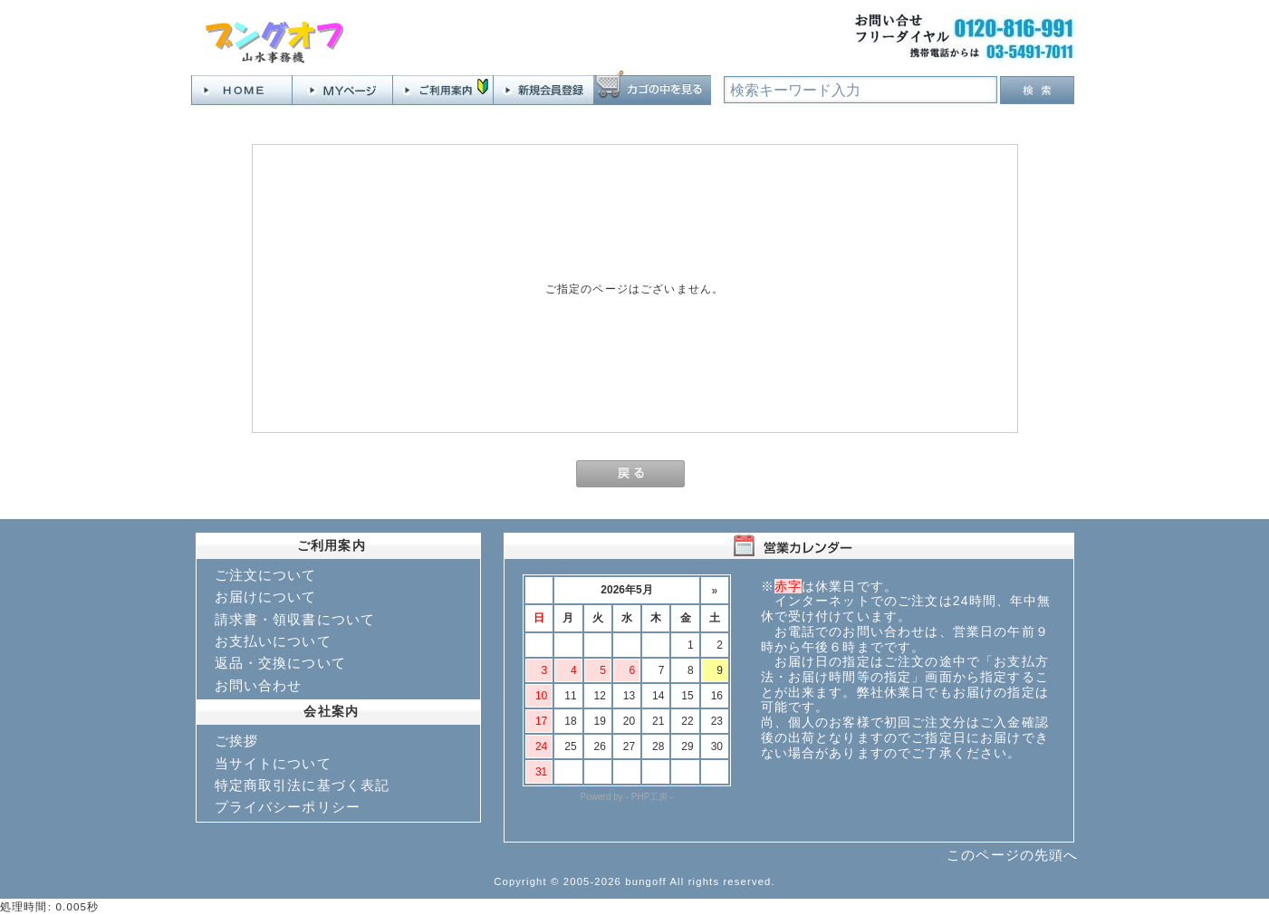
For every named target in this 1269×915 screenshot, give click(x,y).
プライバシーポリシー (288, 806)
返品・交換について (280, 662)
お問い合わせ (259, 685)
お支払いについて (273, 641)
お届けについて (266, 596)
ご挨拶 (236, 740)
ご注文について (266, 575)
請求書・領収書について (295, 619)
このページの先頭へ (1012, 854)
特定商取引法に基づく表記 (302, 785)
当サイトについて (273, 763)
